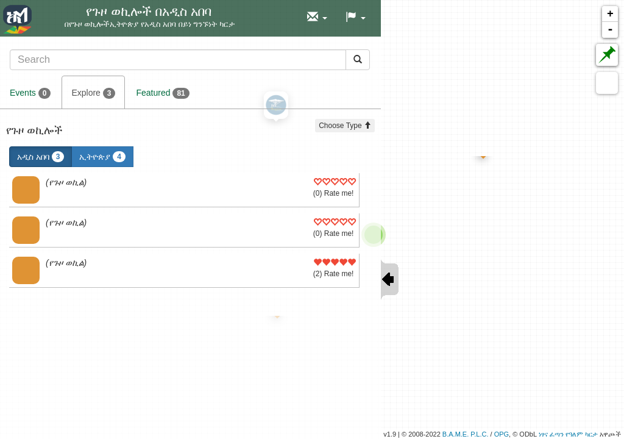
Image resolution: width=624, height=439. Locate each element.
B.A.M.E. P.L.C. (465, 434)
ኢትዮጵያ (102, 156)
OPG (501, 434)
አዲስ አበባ (40, 156)
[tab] (190, 59)
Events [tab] (30, 93)
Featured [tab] (162, 93)
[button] (317, 17)
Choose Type (345, 125)
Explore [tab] (93, 93)
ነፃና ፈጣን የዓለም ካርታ (568, 434)
